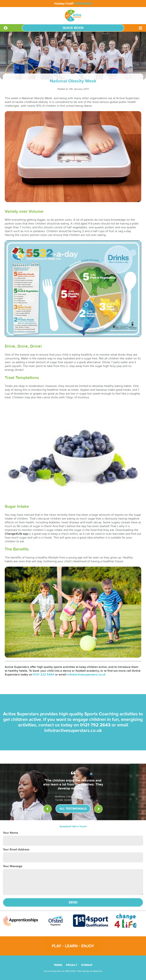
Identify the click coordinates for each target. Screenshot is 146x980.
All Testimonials (73, 809)
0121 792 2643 (95, 725)
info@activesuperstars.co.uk (86, 674)
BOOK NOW (83, 4)
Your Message (12, 866)
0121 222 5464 (43, 674)
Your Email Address (16, 849)
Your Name (10, 833)
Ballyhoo (97, 971)
